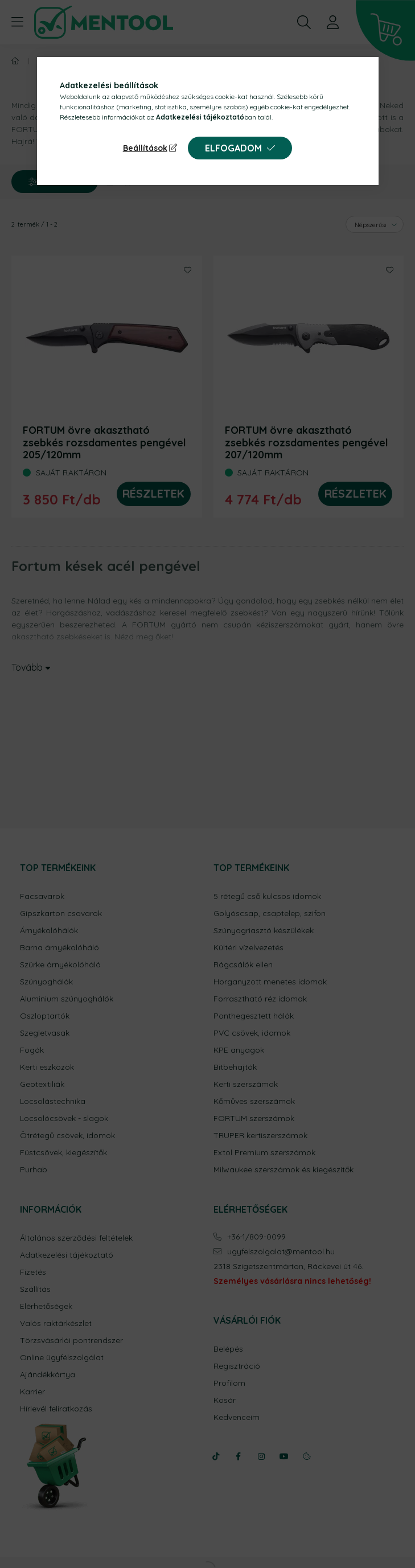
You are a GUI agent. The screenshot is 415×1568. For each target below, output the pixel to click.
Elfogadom (233, 148)
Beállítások (145, 148)
